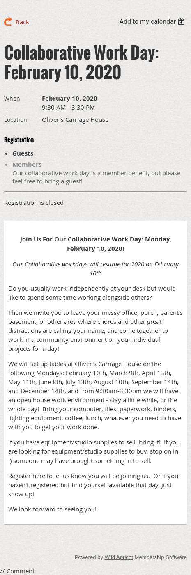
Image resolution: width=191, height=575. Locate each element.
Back (22, 22)
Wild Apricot (119, 557)
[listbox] (153, 21)
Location (15, 120)
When (12, 98)
